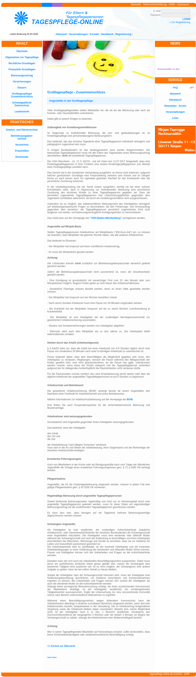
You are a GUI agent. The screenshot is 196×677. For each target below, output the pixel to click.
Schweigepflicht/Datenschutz (22, 104)
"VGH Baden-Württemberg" (106, 218)
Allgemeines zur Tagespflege (22, 57)
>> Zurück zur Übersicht (61, 646)
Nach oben (52, 657)
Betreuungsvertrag (22, 75)
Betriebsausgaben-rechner (22, 137)
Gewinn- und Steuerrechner (22, 129)
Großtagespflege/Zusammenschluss (22, 95)
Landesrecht (22, 111)
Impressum (183, 4)
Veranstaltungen (78, 34)
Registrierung (123, 34)
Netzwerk (61, 34)
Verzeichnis (22, 144)
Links (175, 118)
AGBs (172, 4)
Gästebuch (107, 34)
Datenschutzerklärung (155, 4)
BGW (130, 399)
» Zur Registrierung (179, 22)
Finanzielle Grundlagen (22, 69)
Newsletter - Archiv (175, 105)
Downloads (21, 156)
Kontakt (94, 34)
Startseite (136, 4)
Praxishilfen (22, 150)
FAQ (175, 87)
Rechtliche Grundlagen (22, 63)
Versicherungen (22, 81)
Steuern (22, 87)
